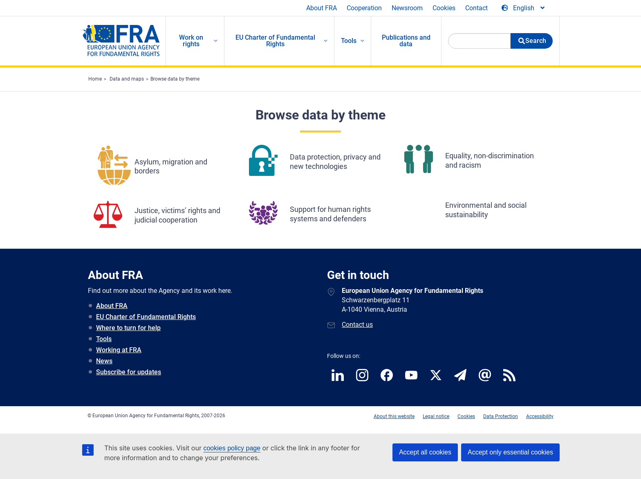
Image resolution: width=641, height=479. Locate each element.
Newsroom (407, 8)
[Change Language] (523, 8)
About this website (394, 416)
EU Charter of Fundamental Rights (146, 317)
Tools (104, 339)
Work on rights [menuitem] (191, 41)
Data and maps (127, 79)
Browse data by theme (174, 79)
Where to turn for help (128, 328)
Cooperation (364, 8)
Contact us (357, 324)
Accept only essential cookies (510, 452)
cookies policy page (231, 448)
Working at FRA (118, 350)
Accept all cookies (425, 452)
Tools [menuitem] (348, 41)
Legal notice (436, 416)
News (104, 361)
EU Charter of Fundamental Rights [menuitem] (275, 41)
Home (95, 79)
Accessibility (540, 416)
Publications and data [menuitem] (406, 41)
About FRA (321, 8)
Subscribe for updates (128, 372)
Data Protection (500, 416)
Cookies (444, 8)
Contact (476, 8)
